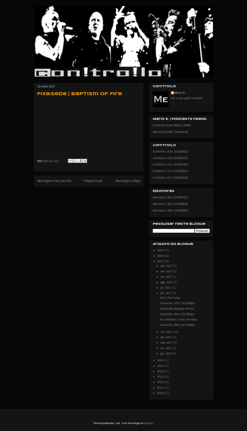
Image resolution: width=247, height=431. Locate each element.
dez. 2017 (166, 266)
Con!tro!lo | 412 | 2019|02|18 (170, 177)
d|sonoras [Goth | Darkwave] (170, 131)
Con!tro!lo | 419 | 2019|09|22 (170, 151)
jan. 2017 (166, 353)
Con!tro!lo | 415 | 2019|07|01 (170, 164)
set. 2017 (166, 276)
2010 (160, 393)
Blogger (148, 423)
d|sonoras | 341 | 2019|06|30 (170, 203)
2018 (160, 255)
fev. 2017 (166, 348)
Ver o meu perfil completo (187, 98)
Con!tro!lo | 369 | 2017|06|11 (177, 314)
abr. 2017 (166, 337)
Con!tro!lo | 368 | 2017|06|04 (177, 324)
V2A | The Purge (170, 297)
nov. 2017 (166, 271)
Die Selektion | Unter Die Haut (178, 319)
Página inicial (93, 181)
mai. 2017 (166, 331)
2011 (160, 387)
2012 (160, 382)
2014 (160, 371)
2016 (160, 360)
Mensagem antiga (127, 181)
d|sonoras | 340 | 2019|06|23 (170, 210)
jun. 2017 (166, 293)
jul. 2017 (166, 287)
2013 (160, 376)
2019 (160, 250)
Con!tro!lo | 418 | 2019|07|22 (170, 158)
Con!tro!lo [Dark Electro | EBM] (172, 125)
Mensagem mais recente (54, 181)
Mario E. (180, 92)
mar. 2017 (166, 342)
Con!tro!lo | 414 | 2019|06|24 (170, 171)
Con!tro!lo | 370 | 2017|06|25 (177, 303)
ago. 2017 (166, 282)
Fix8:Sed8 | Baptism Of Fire (177, 308)
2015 (160, 365)
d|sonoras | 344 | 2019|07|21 (170, 197)
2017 (160, 261)
